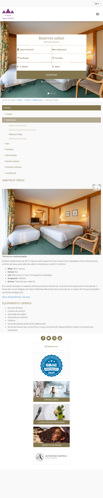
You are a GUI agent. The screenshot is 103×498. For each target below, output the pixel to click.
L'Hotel (27, 100)
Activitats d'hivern (13, 167)
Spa (7, 143)
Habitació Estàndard (17, 125)
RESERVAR (51, 75)
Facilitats (9, 149)
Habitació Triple (15, 134)
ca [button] (97, 3)
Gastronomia (11, 155)
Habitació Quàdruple (17, 138)
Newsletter (51, 346)
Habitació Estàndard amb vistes (22, 130)
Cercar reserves (51, 82)
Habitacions (37, 100)
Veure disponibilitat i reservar (16, 296)
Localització (10, 173)
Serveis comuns (12, 161)
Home (19, 100)
